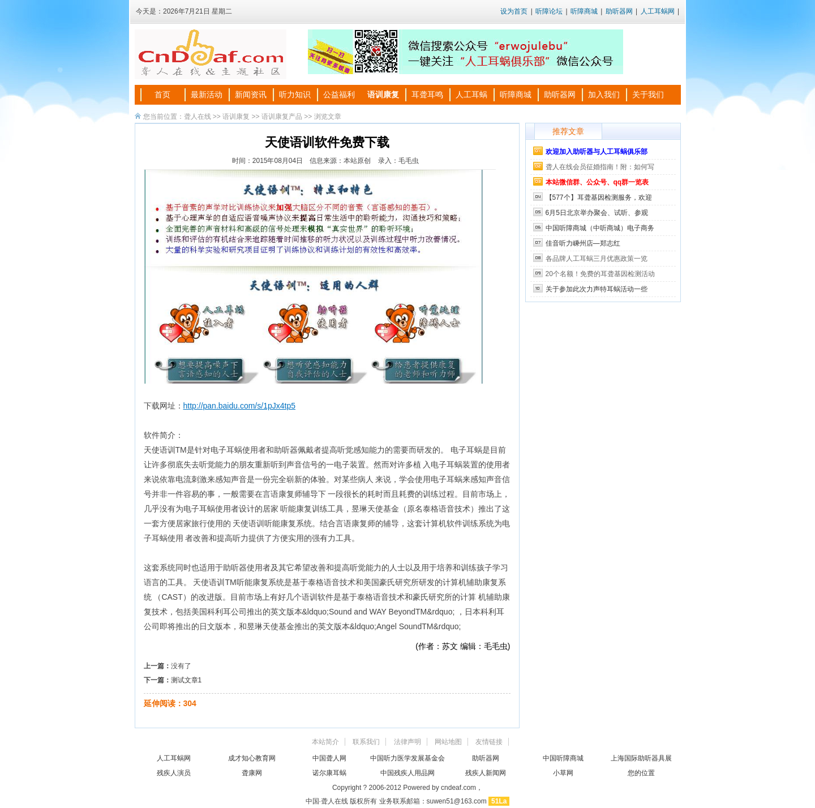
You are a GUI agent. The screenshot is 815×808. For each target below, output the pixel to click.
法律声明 (407, 742)
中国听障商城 (563, 758)
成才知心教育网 (252, 758)
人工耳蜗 (471, 94)
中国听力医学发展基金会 (407, 758)
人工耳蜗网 (658, 11)
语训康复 (383, 94)
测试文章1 (186, 680)
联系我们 (366, 742)
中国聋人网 (329, 758)
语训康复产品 (281, 117)
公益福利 (339, 94)
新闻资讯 (251, 94)
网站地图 (448, 742)
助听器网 (619, 11)
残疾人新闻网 (485, 773)
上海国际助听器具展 (641, 758)
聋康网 (252, 773)
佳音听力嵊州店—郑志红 (583, 243)
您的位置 (641, 773)
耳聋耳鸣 (427, 94)
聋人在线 (197, 117)
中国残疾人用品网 (407, 773)
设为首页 (513, 11)
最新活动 (206, 94)
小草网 (563, 773)
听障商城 (584, 11)
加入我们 (604, 94)
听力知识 (295, 94)
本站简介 (325, 742)
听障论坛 (549, 11)
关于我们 (648, 94)
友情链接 (489, 742)
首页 (162, 94)
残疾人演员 (174, 773)
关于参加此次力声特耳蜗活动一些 (596, 289)
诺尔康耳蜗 (329, 773)
